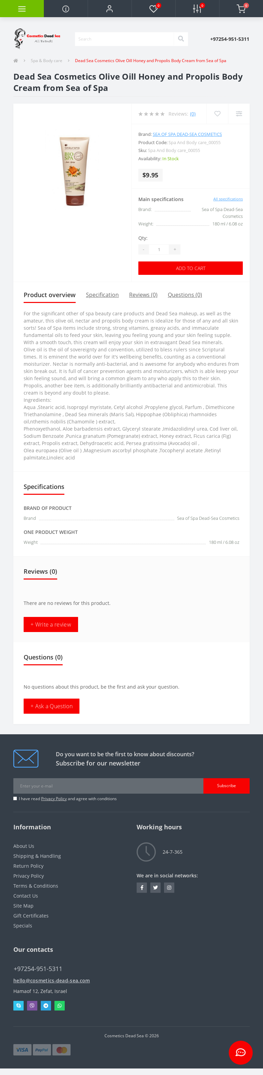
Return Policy (28, 866)
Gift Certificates (31, 915)
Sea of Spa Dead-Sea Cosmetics (187, 134)
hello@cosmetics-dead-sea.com (51, 980)
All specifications (228, 198)
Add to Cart (190, 268)
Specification (102, 295)
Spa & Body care (46, 60)
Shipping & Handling (37, 856)
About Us (23, 846)
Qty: (143, 238)
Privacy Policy (54, 799)
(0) (193, 113)
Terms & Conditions (35, 886)
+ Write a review (50, 624)
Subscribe (226, 785)
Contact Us (25, 895)
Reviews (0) (143, 295)
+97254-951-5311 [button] (38, 969)
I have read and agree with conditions (68, 799)
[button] (110, 8)
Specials (22, 925)
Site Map (23, 905)
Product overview (50, 295)
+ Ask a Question (51, 706)
